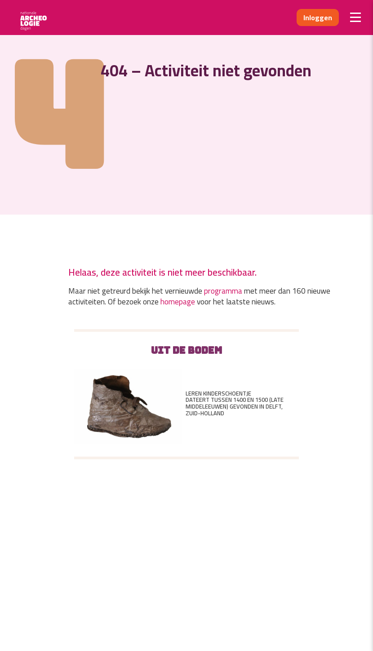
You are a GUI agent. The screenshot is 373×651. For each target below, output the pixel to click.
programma (223, 291)
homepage (177, 302)
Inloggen (317, 17)
